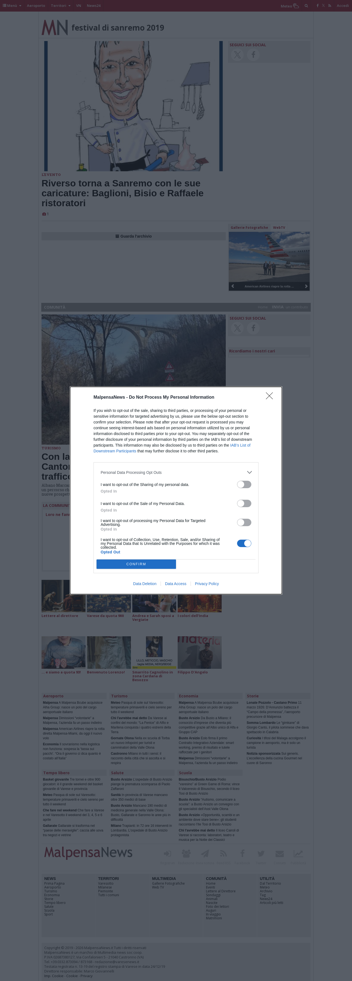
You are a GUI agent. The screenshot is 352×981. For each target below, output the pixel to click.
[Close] (271, 397)
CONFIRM (136, 564)
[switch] (244, 484)
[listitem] (176, 472)
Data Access (175, 583)
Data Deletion (144, 583)
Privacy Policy (207, 583)
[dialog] (176, 490)
